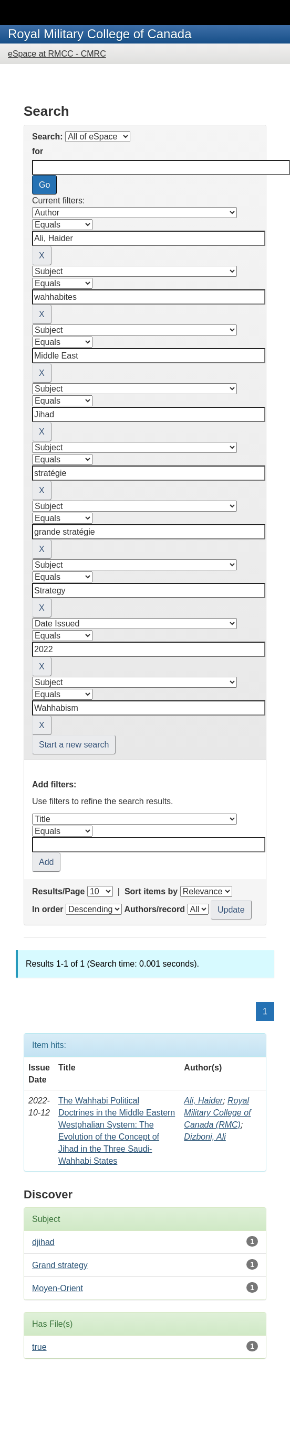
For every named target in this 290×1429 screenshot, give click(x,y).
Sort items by (151, 891)
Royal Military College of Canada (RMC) (217, 1112)
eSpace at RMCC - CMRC (57, 53)
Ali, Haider (203, 1100)
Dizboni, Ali (204, 1136)
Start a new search (74, 744)
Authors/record (154, 909)
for (37, 151)
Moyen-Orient (57, 1288)
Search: (47, 136)
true (39, 1347)
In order (48, 909)
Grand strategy (60, 1265)
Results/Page (58, 891)
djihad (43, 1242)
